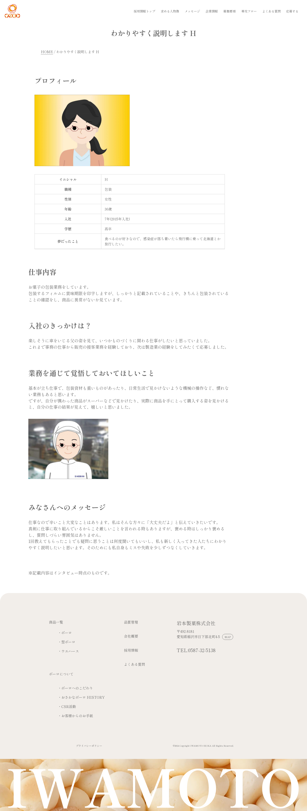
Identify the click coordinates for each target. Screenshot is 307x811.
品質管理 (131, 622)
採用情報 (131, 650)
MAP (228, 637)
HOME (47, 51)
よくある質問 (134, 664)
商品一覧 (56, 622)
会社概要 (131, 636)
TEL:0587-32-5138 (196, 649)
